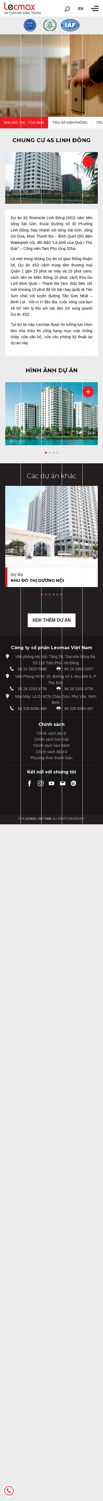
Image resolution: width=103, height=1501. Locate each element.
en (80, 8)
